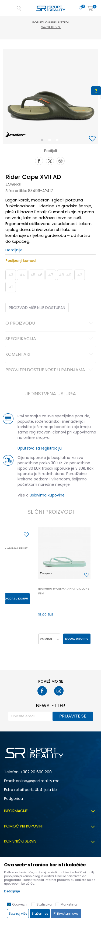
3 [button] (58, 141)
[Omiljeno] (81, 8)
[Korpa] (90, 8)
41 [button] (11, 287)
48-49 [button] (65, 275)
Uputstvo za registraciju (40, 448)
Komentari (50, 354)
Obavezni (19, 904)
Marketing (69, 904)
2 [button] (51, 141)
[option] (50, 96)
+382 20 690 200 (36, 772)
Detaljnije (14, 250)
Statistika (44, 904)
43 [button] (10, 275)
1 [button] (43, 141)
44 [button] (22, 275)
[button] (93, 139)
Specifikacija (50, 339)
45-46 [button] (36, 275)
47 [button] (50, 275)
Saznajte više (51, 27)
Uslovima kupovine (47, 495)
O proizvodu (50, 323)
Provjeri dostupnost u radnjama (50, 370)
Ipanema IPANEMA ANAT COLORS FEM (63, 590)
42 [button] (79, 275)
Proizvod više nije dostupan (37, 307)
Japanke (13, 184)
